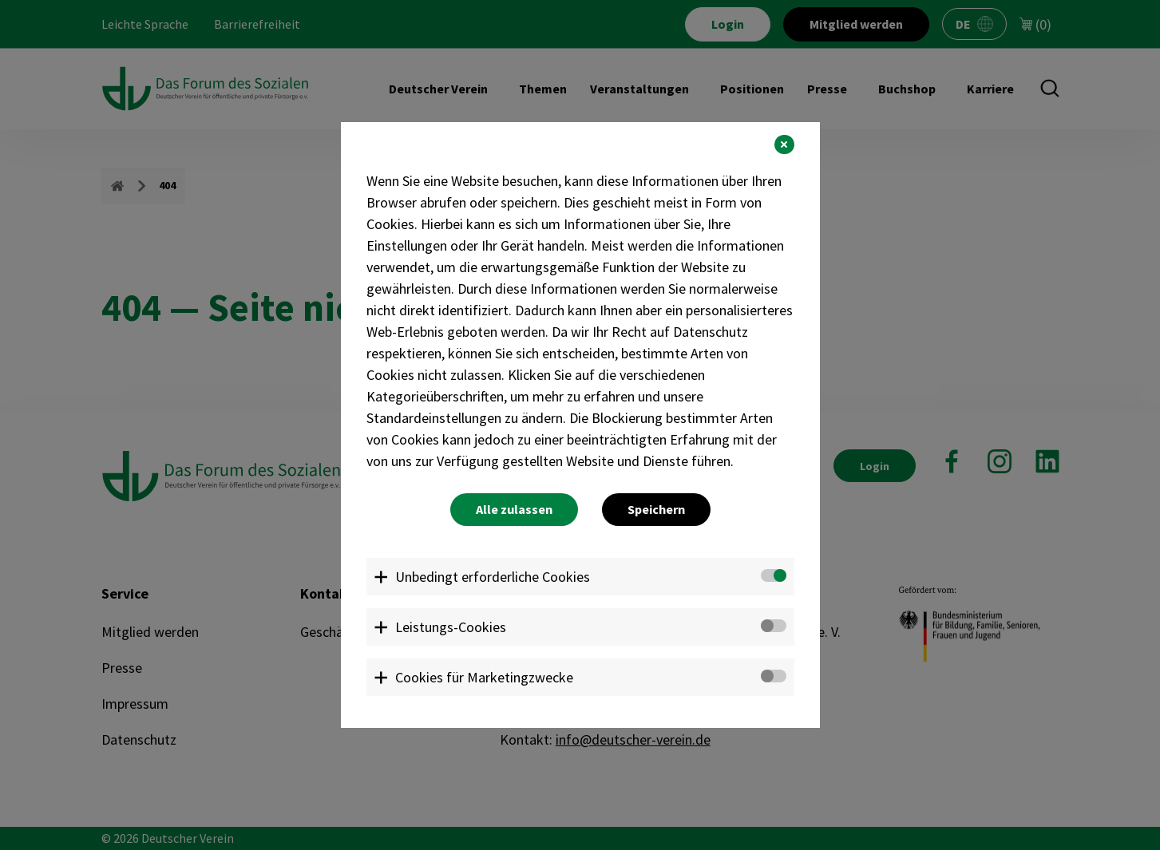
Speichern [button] (656, 509)
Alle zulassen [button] (514, 509)
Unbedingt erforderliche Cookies (492, 576)
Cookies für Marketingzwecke (484, 677)
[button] (784, 144)
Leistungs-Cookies (450, 627)
